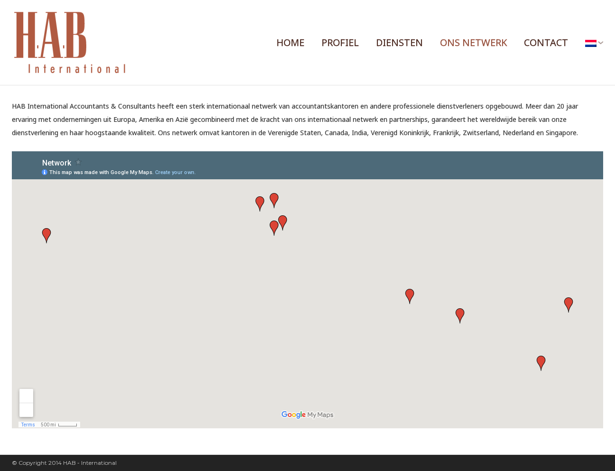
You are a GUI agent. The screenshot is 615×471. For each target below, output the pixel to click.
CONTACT (546, 42)
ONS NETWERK (473, 42)
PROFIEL (340, 42)
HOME (290, 42)
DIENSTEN (399, 42)
